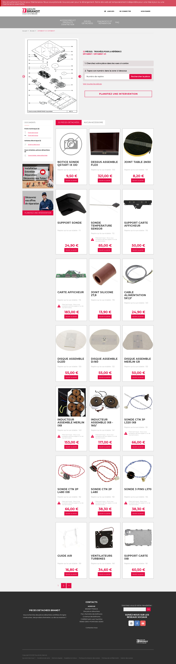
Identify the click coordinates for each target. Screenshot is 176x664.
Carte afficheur (70, 292)
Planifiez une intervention (118, 94)
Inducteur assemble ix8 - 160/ (102, 422)
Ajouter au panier (71, 180)
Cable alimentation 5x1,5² (135, 295)
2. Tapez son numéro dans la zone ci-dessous (106, 71)
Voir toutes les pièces (92, 84)
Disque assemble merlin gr (137, 360)
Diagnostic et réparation (104, 22)
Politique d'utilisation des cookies (89, 658)
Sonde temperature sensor (101, 225)
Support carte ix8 (136, 557)
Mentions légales (57, 658)
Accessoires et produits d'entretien (68, 22)
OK (148, 609)
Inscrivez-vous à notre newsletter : (137, 605)
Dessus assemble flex (104, 164)
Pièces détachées (87, 22)
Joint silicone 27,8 (102, 294)
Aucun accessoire (93, 122)
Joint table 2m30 (137, 162)
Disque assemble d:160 (104, 360)
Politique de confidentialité (110, 658)
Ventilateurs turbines (101, 557)
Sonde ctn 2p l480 (101, 491)
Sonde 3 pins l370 (138, 489)
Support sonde (69, 222)
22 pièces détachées (68, 122)
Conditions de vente (43, 658)
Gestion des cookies (127, 658)
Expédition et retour (70, 658)
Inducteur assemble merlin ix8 (70, 422)
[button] (23, 76)
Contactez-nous (91, 628)
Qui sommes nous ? (28, 658)
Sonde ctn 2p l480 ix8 (67, 491)
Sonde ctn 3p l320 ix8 (134, 421)
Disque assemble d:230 (70, 360)
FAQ (117, 22)
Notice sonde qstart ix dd (68, 164)
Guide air (64, 555)
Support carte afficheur (136, 224)
